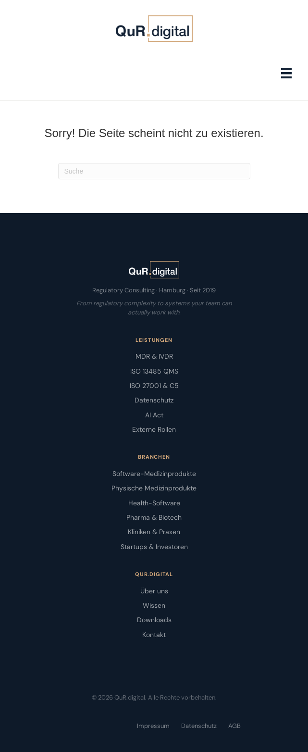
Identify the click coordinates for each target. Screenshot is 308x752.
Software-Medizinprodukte (154, 473)
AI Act (154, 415)
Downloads (154, 619)
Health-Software (154, 503)
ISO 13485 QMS (154, 371)
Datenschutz (154, 400)
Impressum (153, 726)
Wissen (154, 605)
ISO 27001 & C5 (154, 385)
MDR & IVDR (154, 356)
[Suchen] (154, 171)
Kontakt (154, 634)
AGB (234, 726)
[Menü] (286, 73)
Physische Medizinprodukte (154, 488)
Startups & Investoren (154, 546)
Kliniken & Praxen (154, 531)
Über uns (154, 591)
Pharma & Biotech (154, 517)
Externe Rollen (154, 429)
